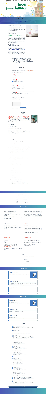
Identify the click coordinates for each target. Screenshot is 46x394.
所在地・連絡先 (17, 0)
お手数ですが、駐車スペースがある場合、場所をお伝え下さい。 (18, 97)
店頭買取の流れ (30, 0)
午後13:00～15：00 (20, 93)
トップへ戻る (23, 386)
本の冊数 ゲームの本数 (14, 85)
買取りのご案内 (21, 0)
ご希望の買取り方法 (14, 87)
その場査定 (14, 88)
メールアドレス (14, 79)
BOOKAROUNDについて (9, 0)
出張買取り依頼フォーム (36, 0)
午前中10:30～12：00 (15, 93)
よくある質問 (41, 0)
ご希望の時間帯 (14, 92)
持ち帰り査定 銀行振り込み (20, 88)
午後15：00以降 (26, 93)
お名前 (13, 74)
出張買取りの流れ (26, 0)
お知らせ (14, 0)
